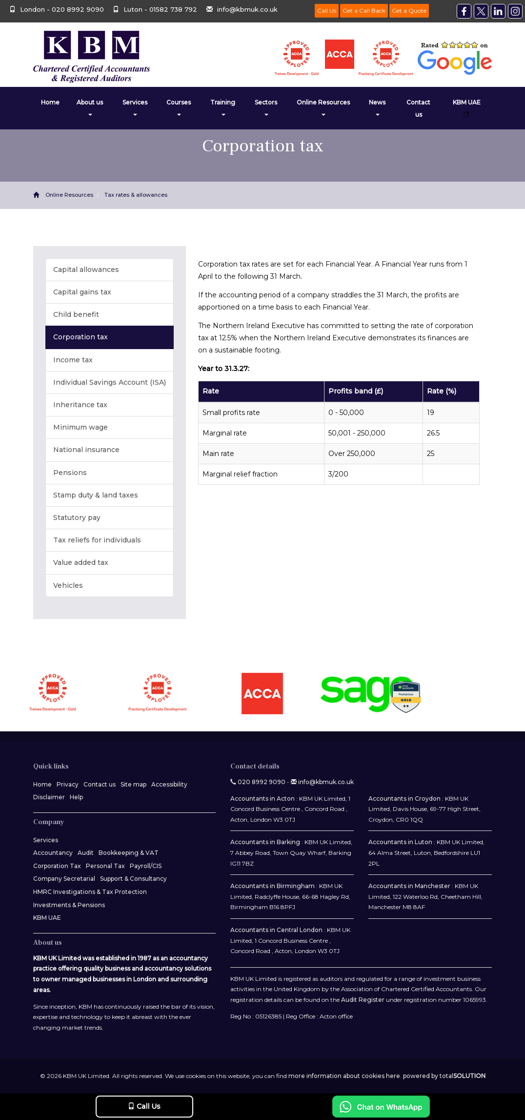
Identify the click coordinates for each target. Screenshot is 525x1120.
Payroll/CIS (146, 866)
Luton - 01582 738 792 (156, 9)
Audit (86, 852)
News (377, 107)
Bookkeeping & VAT (129, 852)
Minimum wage (80, 427)
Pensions (70, 472)
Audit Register (362, 999)
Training (222, 107)
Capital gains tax (82, 292)
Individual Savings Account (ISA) (109, 382)
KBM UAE (467, 108)
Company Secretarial (64, 878)
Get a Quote (409, 10)
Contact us (418, 108)
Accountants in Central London (276, 929)
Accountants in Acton (262, 798)
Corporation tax (80, 336)
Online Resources (323, 107)
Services (134, 107)
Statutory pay (77, 517)
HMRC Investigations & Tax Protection (90, 891)
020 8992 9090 (257, 782)
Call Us (326, 10)
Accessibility (169, 784)
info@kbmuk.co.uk (242, 9)
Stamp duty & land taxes (95, 495)
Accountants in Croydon (404, 798)
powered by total (444, 1075)
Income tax (73, 359)
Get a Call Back (364, 10)
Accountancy (53, 852)
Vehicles (68, 585)
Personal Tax (105, 866)
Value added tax (80, 562)
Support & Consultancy (133, 878)
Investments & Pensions (69, 905)
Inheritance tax (80, 404)
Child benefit (76, 314)
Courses (178, 107)
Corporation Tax (57, 866)
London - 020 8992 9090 (56, 9)
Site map (133, 784)
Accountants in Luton (400, 842)
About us (90, 107)
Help (76, 797)
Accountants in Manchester (409, 886)
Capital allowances (86, 269)
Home (50, 102)
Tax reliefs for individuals (97, 540)
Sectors (266, 107)
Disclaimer (49, 797)
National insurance (86, 449)
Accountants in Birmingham (272, 886)
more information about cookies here (344, 1075)
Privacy (68, 784)
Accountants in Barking (265, 842)
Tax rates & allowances (135, 194)
